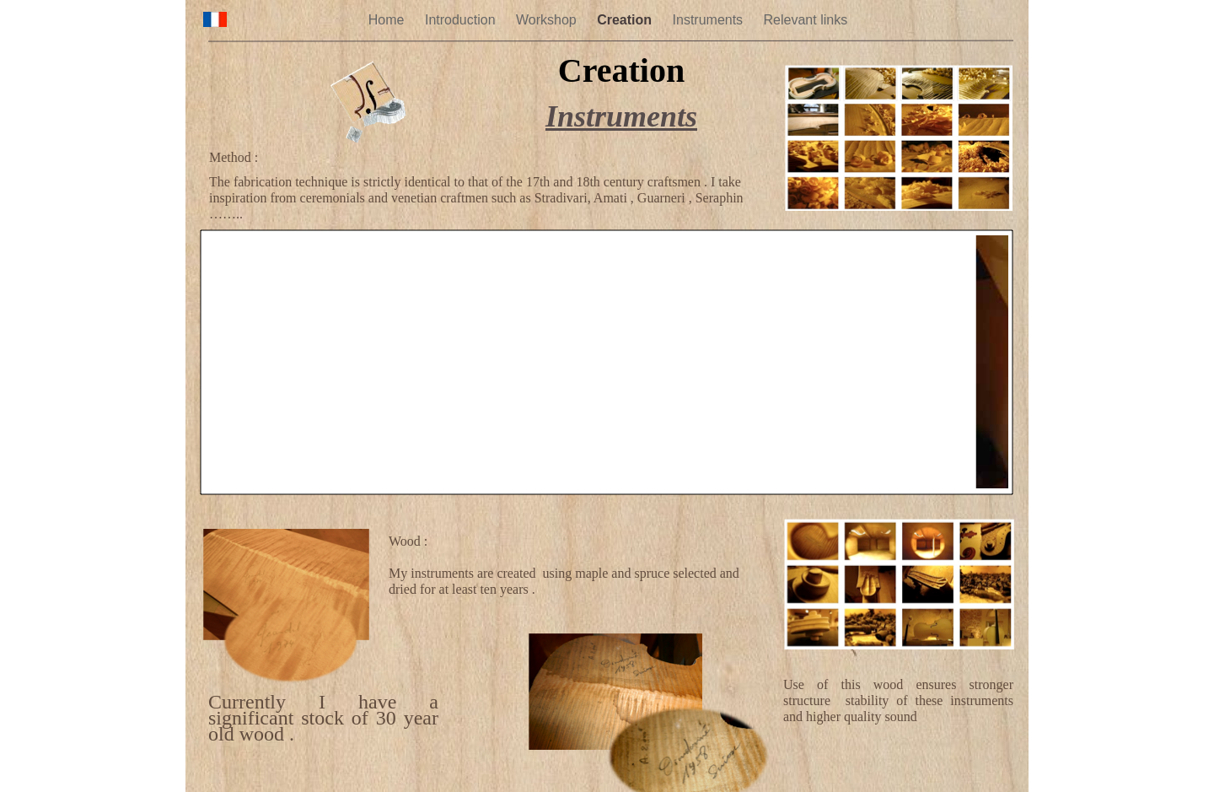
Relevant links (806, 20)
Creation (626, 20)
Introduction (462, 20)
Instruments (710, 20)
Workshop (548, 20)
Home (388, 20)
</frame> (607, 362)
